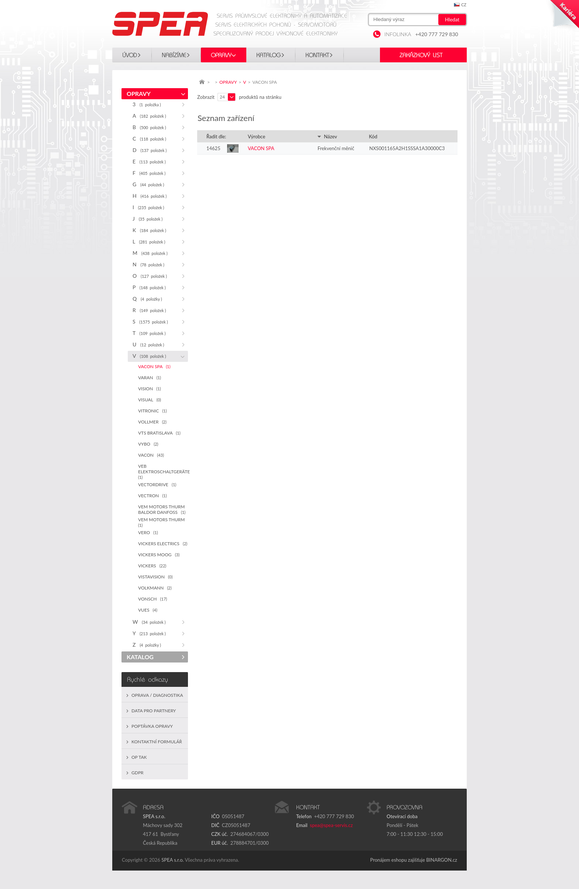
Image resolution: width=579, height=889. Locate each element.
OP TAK (139, 757)
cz (463, 4)
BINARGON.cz (441, 860)
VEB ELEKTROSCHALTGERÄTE (163, 471)
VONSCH (152, 599)
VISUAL (149, 399)
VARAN (149, 377)
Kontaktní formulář (156, 741)
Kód (373, 136)
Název (327, 136)
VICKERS (152, 565)
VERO (148, 532)
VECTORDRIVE (157, 484)
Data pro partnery (153, 710)
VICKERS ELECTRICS (162, 543)
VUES (147, 610)
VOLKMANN (155, 588)
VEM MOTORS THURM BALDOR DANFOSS (161, 509)
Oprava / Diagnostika (157, 695)
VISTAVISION (155, 577)
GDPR (137, 772)
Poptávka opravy (152, 726)
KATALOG (268, 55)
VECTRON (152, 495)
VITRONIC (152, 411)
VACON (151, 455)
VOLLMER (152, 422)
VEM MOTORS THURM (162, 522)
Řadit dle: (216, 136)
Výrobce (256, 136)
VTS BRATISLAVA (159, 433)
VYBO (148, 444)
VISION (149, 388)
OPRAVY (221, 55)
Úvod (129, 55)
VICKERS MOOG (158, 554)
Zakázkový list (421, 55)
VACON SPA (154, 366)
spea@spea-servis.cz (331, 825)
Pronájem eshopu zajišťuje (397, 860)
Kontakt (317, 55)
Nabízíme (174, 55)
